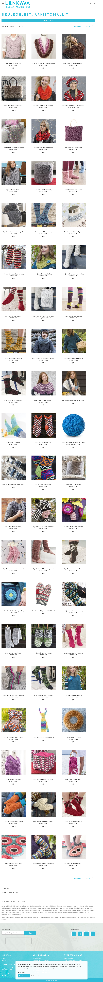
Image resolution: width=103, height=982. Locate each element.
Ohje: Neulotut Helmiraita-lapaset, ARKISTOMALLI (14, 275)
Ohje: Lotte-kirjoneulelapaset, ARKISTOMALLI (74, 612)
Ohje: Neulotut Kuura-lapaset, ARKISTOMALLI (13, 654)
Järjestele (5, 26)
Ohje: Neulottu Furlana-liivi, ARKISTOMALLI (14, 190)
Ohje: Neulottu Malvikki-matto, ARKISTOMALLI (14, 864)
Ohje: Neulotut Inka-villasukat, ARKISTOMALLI (13, 317)
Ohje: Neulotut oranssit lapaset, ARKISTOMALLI (13, 822)
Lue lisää (38, 976)
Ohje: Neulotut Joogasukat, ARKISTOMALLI (73, 317)
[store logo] (18, 4)
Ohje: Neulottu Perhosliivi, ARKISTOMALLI (13, 780)
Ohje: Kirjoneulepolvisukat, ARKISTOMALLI (44, 485)
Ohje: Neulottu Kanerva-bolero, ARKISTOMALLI (43, 401)
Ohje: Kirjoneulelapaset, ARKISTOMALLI (43, 611)
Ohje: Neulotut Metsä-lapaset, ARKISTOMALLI (44, 654)
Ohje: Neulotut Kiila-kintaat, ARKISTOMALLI (44, 443)
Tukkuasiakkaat (68, 958)
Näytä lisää (21, 972)
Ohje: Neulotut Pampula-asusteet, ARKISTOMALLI (14, 738)
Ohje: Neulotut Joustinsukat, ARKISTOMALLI (13, 359)
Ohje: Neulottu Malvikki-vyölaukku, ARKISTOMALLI (13, 612)
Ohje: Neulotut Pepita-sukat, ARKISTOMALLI (73, 822)
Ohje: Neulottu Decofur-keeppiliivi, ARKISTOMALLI (73, 64)
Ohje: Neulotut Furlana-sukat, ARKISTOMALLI (73, 190)
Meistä (4, 958)
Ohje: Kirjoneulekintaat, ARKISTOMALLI (13, 484)
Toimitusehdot (37, 958)
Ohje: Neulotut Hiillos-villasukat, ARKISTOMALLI (13, 401)
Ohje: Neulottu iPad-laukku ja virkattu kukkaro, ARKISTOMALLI (44, 317)
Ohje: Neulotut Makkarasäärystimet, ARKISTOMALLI (43, 570)
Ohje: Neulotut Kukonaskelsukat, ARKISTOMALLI (73, 570)
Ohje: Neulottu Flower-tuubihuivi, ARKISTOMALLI (43, 148)
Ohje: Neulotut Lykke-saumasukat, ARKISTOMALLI (13, 696)
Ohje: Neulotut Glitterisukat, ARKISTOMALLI (43, 233)
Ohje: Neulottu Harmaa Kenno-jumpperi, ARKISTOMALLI (43, 359)
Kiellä (33, 976)
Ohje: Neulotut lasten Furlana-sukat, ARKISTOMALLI (13, 570)
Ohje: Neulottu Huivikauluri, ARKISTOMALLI (44, 275)
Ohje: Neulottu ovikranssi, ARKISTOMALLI (73, 738)
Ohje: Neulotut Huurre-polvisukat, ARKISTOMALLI (74, 275)
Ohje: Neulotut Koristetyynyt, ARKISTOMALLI (73, 485)
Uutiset (4, 960)
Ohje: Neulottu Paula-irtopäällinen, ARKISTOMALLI (43, 780)
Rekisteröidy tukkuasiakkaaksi (73, 960)
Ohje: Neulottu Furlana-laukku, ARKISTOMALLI (73, 148)
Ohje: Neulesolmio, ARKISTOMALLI (43, 737)
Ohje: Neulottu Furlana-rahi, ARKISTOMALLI (44, 190)
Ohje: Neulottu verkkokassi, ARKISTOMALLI (73, 780)
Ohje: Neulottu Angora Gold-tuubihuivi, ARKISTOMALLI (43, 64)
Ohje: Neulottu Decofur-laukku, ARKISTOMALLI (13, 106)
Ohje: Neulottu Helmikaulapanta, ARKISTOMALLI (73, 233)
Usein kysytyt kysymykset (41, 960)
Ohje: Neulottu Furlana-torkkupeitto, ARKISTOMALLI (13, 233)
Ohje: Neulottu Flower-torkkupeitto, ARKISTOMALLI (13, 148)
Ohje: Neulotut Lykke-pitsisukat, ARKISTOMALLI (73, 654)
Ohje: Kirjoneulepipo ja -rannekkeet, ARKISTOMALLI (43, 864)
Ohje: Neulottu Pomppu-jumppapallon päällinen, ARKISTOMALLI (73, 443)
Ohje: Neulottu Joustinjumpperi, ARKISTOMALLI (73, 359)
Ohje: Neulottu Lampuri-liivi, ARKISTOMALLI (13, 527)
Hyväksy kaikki (24, 976)
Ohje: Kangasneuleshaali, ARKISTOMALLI (73, 400)
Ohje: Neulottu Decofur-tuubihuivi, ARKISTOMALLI (43, 106)
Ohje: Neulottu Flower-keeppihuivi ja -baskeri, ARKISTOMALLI (73, 106)
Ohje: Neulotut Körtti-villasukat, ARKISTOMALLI (43, 696)
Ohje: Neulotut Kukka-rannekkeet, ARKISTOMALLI (73, 527)
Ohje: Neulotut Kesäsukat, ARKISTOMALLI (13, 443)
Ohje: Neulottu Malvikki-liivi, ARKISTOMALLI (73, 696)
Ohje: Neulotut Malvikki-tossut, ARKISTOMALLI (73, 864)
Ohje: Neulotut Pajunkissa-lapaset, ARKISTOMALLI (43, 822)
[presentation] (18, 941)
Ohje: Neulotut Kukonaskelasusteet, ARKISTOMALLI (43, 527)
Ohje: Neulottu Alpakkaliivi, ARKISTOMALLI (14, 64)
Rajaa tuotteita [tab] (48, 20)
